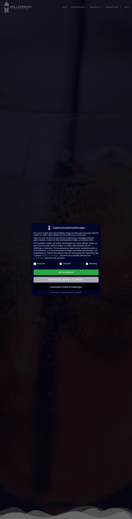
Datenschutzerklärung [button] (67, 292)
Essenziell (39, 264)
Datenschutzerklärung (50, 256)
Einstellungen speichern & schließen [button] (66, 279)
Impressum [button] (78, 292)
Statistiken (65, 264)
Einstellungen (39, 258)
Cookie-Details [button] (55, 292)
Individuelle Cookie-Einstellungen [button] (66, 287)
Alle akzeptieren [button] (66, 272)
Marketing (91, 264)
